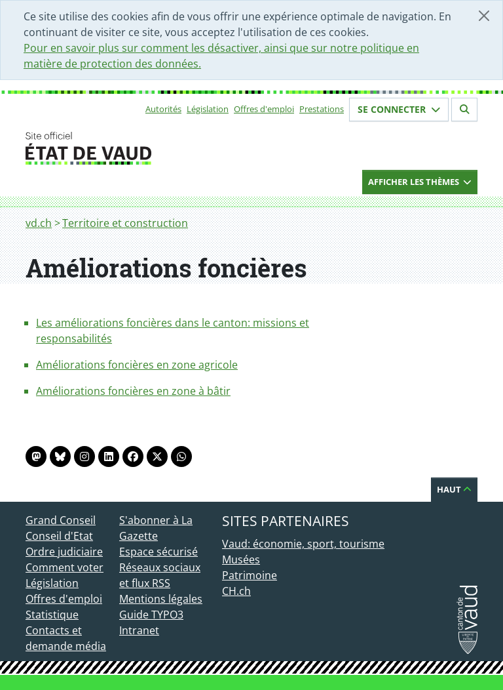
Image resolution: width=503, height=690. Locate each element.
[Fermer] (484, 16)
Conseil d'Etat (59, 536)
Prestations (321, 109)
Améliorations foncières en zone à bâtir (133, 391)
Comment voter (64, 567)
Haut (454, 489)
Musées (241, 559)
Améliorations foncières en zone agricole (137, 364)
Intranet (139, 630)
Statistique (52, 614)
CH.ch (236, 591)
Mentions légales (160, 599)
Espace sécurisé (158, 551)
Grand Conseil (61, 520)
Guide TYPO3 (151, 614)
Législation (208, 109)
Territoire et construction (125, 223)
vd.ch (39, 223)
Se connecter (399, 109)
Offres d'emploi (264, 109)
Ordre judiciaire (64, 551)
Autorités (163, 109)
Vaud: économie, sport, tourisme (303, 544)
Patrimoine (249, 575)
